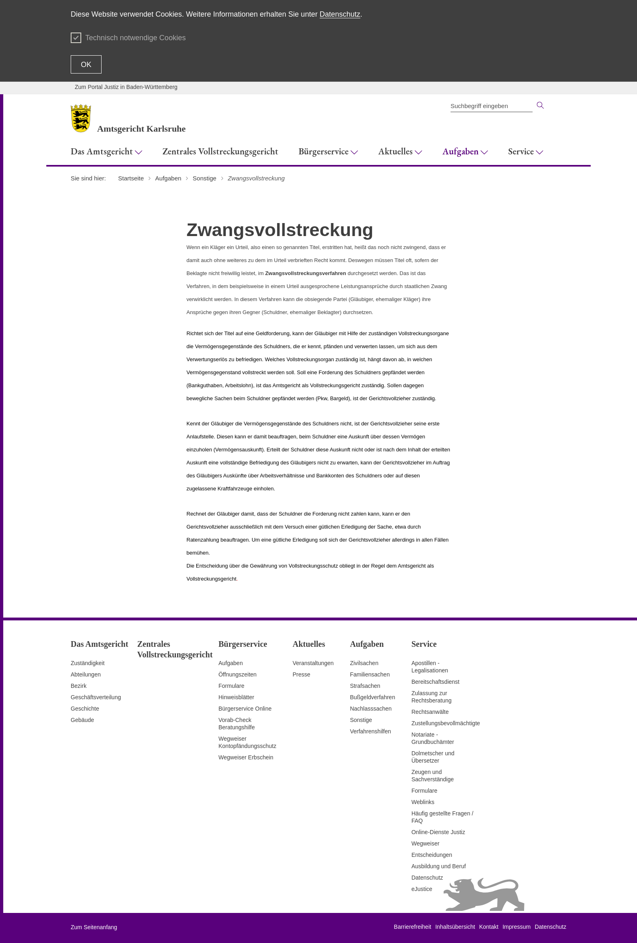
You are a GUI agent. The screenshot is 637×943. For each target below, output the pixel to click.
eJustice (422, 889)
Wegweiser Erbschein (246, 757)
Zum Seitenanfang (94, 927)
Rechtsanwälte (430, 712)
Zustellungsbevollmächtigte (446, 723)
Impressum (517, 926)
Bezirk (79, 686)
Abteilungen (86, 674)
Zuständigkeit (87, 663)
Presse (301, 674)
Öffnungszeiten (238, 674)
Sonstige (361, 720)
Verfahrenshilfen (370, 731)
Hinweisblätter (236, 697)
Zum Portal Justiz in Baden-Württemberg (126, 87)
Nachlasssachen (371, 708)
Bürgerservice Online (245, 708)
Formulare (232, 686)
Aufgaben (231, 663)
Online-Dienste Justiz (438, 832)
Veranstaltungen (313, 663)
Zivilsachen (364, 663)
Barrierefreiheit (412, 926)
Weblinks (423, 802)
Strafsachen (365, 686)
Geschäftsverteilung (96, 697)
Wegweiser (426, 843)
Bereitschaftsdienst (435, 682)
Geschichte (85, 708)
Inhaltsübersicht (455, 926)
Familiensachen (370, 674)
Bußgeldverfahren (372, 697)
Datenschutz (340, 14)
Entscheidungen (432, 855)
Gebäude (82, 720)
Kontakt (488, 926)
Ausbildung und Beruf (439, 866)
